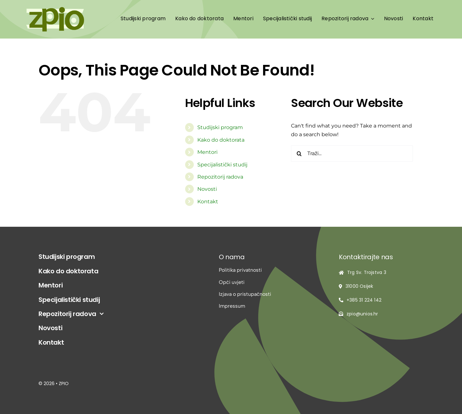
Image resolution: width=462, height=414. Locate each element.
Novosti (207, 189)
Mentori (207, 152)
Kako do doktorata (220, 140)
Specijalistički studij (222, 165)
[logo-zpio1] (55, 9)
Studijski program (220, 127)
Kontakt (207, 201)
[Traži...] (352, 153)
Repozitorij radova (220, 177)
